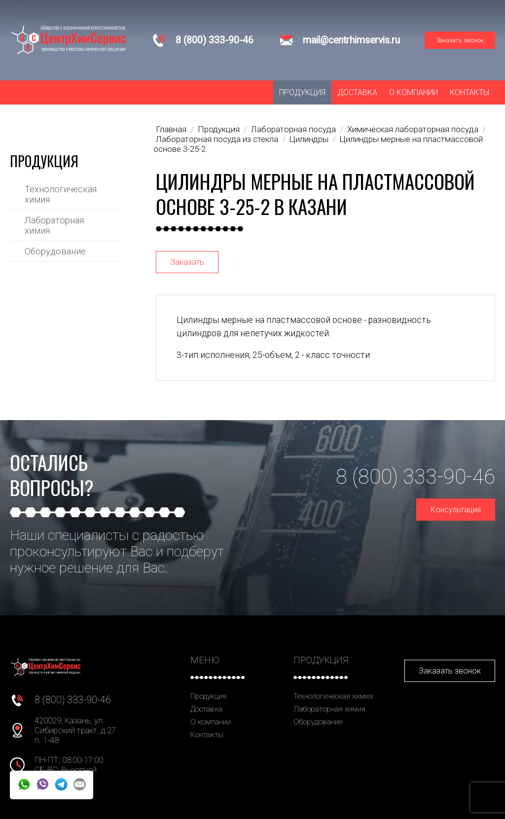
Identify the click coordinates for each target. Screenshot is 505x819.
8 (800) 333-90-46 (214, 40)
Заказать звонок (460, 40)
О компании (413, 92)
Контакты (469, 92)
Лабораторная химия (54, 225)
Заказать (187, 262)
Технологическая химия (61, 194)
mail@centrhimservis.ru (351, 40)
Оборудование (55, 251)
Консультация (456, 509)
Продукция (302, 92)
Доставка (357, 92)
